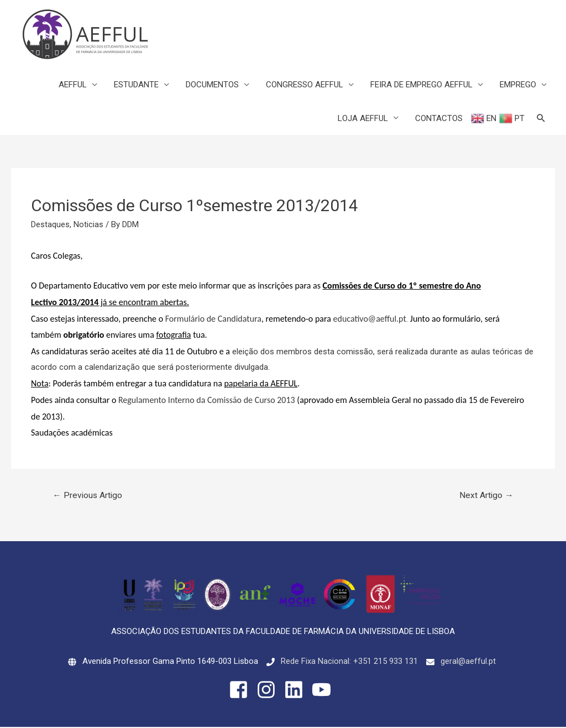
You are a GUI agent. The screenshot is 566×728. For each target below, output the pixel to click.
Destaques (50, 225)
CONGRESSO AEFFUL (304, 85)
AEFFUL (73, 85)
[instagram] (269, 690)
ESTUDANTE (136, 85)
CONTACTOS (439, 119)
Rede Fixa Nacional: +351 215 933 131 (348, 662)
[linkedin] (297, 690)
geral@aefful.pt (468, 662)
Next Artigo (485, 496)
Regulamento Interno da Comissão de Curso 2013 (206, 400)
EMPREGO (518, 85)
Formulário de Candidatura (213, 318)
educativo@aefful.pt (369, 318)
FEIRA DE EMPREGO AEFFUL (421, 85)
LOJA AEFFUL (363, 119)
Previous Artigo (88, 496)
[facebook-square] (241, 690)
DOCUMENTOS (212, 85)
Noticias (88, 225)
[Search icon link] (541, 118)
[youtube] (324, 690)
